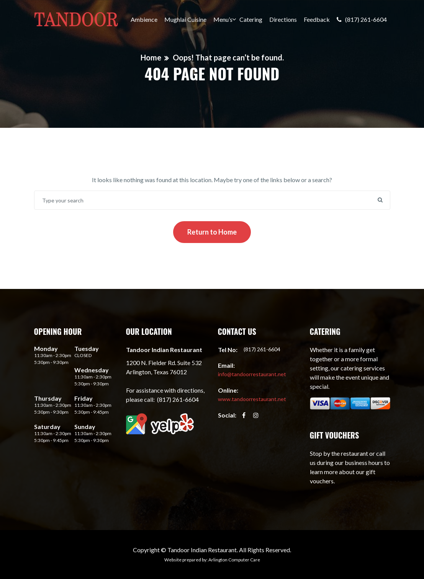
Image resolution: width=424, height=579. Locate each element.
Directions (283, 19)
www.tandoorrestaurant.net (252, 399)
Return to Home (212, 232)
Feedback (317, 19)
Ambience (144, 19)
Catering (250, 19)
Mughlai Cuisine (185, 19)
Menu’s (222, 19)
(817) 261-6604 (362, 19)
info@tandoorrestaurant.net (252, 374)
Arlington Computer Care (234, 560)
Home (151, 57)
